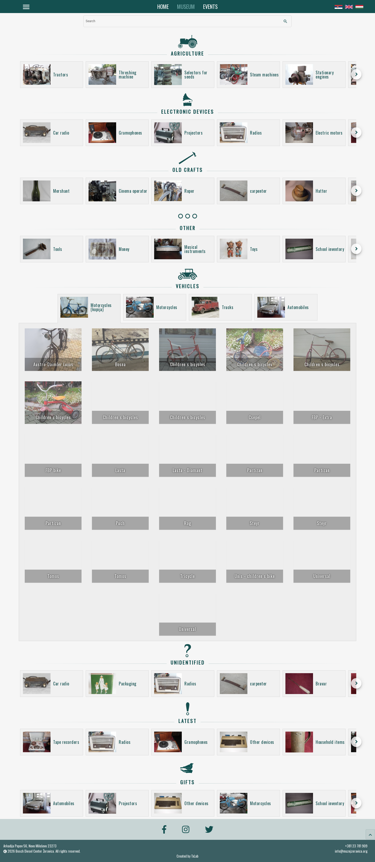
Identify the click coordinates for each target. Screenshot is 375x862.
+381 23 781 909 (356, 845)
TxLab (194, 856)
